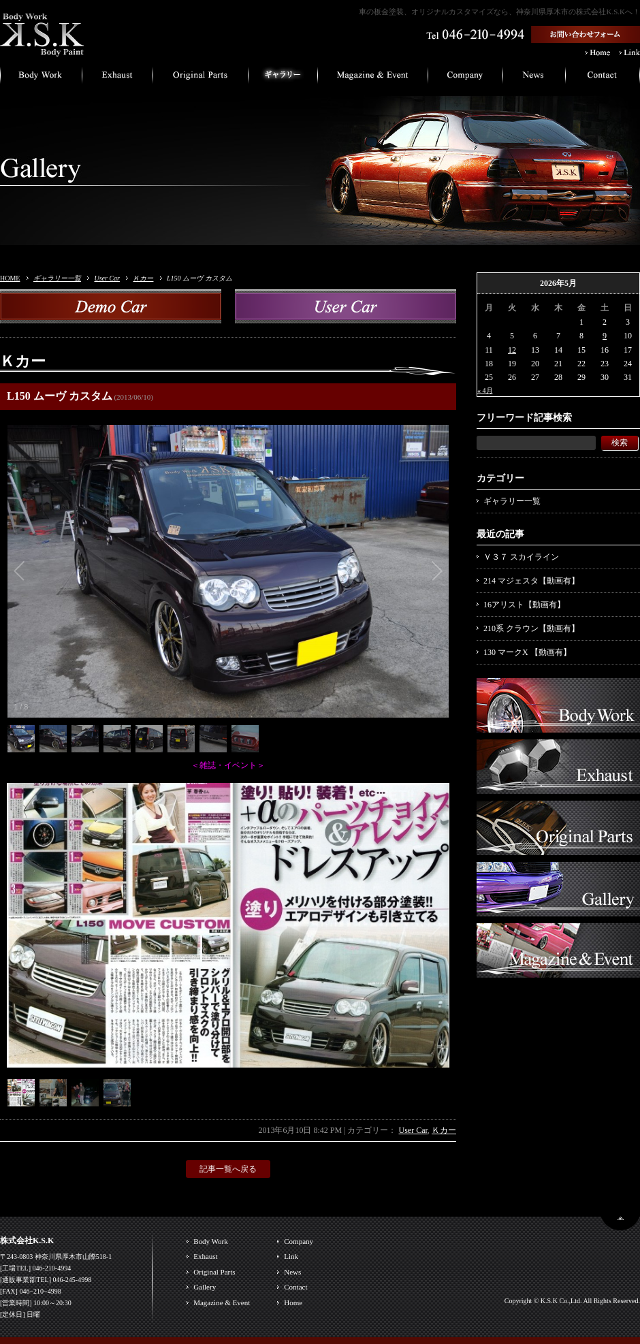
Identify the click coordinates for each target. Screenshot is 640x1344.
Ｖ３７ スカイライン (521, 557)
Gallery (204, 1287)
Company (298, 1241)
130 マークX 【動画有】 (527, 652)
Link (291, 1256)
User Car (107, 278)
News (292, 1272)
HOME (10, 278)
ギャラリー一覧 (57, 278)
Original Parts (214, 1272)
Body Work (210, 1241)
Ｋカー (143, 278)
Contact (295, 1287)
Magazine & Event (221, 1302)
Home (293, 1302)
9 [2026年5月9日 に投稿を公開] (605, 335)
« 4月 (485, 390)
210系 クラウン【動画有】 (531, 628)
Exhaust (205, 1256)
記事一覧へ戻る (228, 1169)
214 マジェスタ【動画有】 (531, 581)
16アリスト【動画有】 (524, 604)
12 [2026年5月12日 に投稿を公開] (512, 350)
